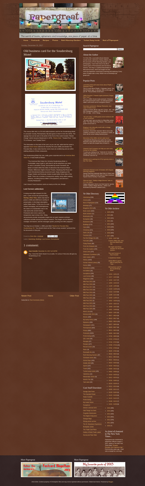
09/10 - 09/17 (113, 318)
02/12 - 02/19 (113, 386)
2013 (108, 417)
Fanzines (86, 235)
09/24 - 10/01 (113, 312)
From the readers (88, 249)
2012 (108, 419)
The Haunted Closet (89, 394)
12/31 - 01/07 (113, 238)
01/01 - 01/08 (113, 404)
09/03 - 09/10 (113, 321)
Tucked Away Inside (92, 40)
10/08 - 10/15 (113, 306)
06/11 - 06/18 (113, 357)
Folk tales (86, 241)
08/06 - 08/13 (113, 333)
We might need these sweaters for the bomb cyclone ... (116, 248)
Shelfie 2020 (87, 363)
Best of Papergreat (110, 40)
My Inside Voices (88, 402)
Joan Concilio (33, 251)
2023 (108, 218)
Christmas (86, 230)
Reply (30, 258)
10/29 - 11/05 (113, 298)
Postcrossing (87, 336)
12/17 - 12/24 (113, 277)
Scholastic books (88, 357)
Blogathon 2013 (88, 208)
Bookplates (86, 219)
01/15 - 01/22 (113, 398)
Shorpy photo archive (89, 421)
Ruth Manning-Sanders (71, 40)
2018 (108, 233)
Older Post (74, 296)
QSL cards (86, 338)
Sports (85, 366)
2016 (108, 408)
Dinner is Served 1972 (90, 408)
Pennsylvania (55, 239)
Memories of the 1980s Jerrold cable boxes (96, 138)
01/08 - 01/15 (113, 401)
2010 (108, 425)
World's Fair (86, 379)
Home (25, 40)
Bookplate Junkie (88, 427)
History (85, 260)
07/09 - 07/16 (113, 345)
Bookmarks (86, 216)
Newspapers (87, 325)
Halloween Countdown (90, 254)
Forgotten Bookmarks (89, 413)
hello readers (87, 257)
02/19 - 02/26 (113, 383)
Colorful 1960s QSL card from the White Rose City (115, 242)
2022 (108, 221)
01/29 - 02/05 (113, 392)
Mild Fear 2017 (87, 287)
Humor (85, 265)
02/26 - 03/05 (113, 380)
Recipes (46, 40)
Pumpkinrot (86, 405)
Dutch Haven (33, 146)
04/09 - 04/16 (113, 369)
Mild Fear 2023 (87, 303)
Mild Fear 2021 (87, 298)
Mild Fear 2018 (87, 289)
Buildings (38, 239)
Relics (85, 349)
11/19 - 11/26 (113, 289)
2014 (108, 414)
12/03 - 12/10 (113, 283)
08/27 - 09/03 (113, 324)
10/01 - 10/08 (113, 309)
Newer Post (26, 296)
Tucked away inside (89, 371)
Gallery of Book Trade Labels (92, 432)
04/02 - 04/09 (113, 371)
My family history (88, 319)
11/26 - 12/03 (113, 286)
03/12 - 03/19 (113, 377)
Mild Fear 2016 (87, 284)
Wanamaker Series (89, 376)
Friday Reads (87, 243)
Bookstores (86, 221)
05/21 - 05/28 (113, 360)
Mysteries (86, 322)
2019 (108, 230)
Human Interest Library (90, 262)
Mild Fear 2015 (87, 281)
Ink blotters (86, 270)
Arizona (85, 200)
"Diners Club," (57, 138)
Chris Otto (33, 236)
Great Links (86, 251)
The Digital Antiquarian (90, 416)
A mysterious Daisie (114, 258)
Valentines (86, 374)
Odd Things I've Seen (89, 410)
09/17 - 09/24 (113, 315)
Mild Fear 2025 (87, 308)
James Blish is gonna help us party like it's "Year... (115, 262)
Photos (55, 40)
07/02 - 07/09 (113, 348)
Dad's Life (86, 232)
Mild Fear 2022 (87, 300)
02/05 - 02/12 (113, 389)
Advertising (31, 239)
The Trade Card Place (90, 429)
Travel (85, 368)
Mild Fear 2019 (87, 292)
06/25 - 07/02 (113, 351)
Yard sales (86, 382)
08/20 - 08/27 (113, 327)
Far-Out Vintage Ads (89, 238)
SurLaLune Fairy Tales (90, 435)
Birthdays (86, 205)
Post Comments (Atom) (37, 300)
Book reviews (87, 213)
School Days (87, 360)
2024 (108, 215)
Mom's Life (86, 311)
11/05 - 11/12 (113, 295)
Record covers (87, 347)
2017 (108, 236)
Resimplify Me (87, 352)
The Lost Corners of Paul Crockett (114, 254)
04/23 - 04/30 (113, 363)
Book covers (87, 211)
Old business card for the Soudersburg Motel (114, 268)
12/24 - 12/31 (113, 274)
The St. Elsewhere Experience (92, 424)
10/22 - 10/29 (113, 300)
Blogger (110, 482)
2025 (108, 212)
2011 (108, 422)
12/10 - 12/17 (113, 280)
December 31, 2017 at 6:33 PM (47, 251)
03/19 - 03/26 (113, 374)
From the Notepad (88, 246)
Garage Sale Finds (89, 391)
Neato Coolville (87, 397)
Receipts (86, 341)
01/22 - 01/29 (113, 395)
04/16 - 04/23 (113, 366)
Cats (84, 227)
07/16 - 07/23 (113, 342)
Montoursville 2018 (89, 314)
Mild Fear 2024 (87, 306)
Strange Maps (87, 418)
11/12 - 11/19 (113, 292)
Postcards (35, 40)
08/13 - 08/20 (113, 330)
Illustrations (86, 268)
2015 (108, 411)
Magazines (86, 279)
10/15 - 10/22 (113, 303)
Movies (85, 317)
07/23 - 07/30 (113, 339)
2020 (108, 227)
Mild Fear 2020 (87, 295)
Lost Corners (46, 239)
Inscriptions (86, 273)
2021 (108, 224)
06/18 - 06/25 (113, 354)
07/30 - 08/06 (113, 336)
